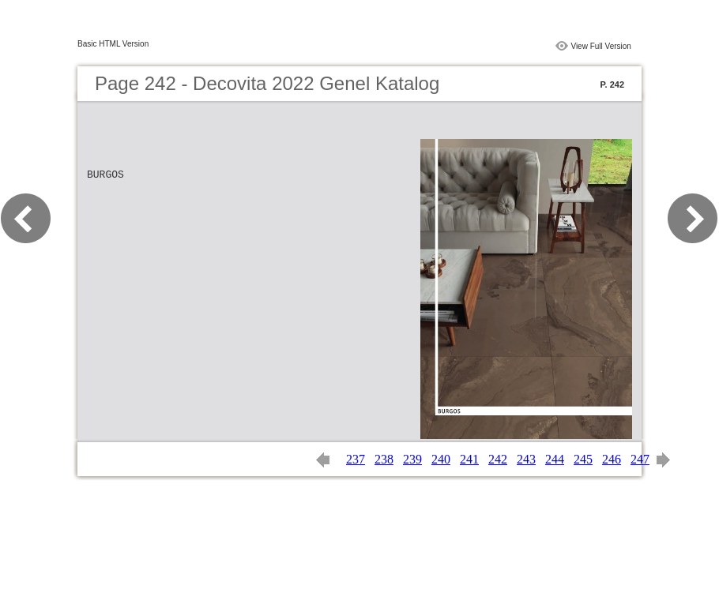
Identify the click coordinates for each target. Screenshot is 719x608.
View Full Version (600, 46)
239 (412, 459)
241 (469, 459)
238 (384, 459)
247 (640, 459)
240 (440, 459)
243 (526, 459)
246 (611, 459)
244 (554, 459)
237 (355, 459)
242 (497, 459)
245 (583, 459)
